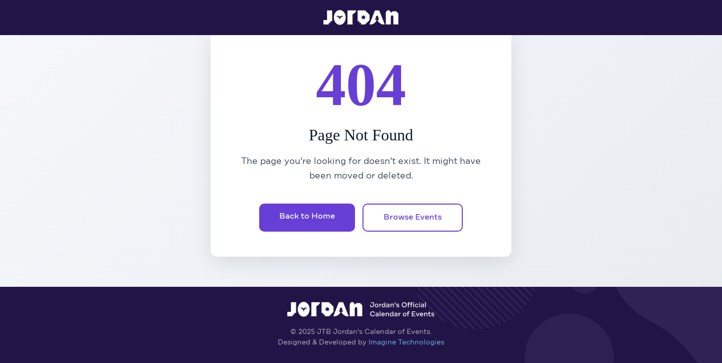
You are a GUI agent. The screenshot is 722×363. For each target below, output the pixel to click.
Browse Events (413, 218)
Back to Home (307, 217)
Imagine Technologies (406, 342)
